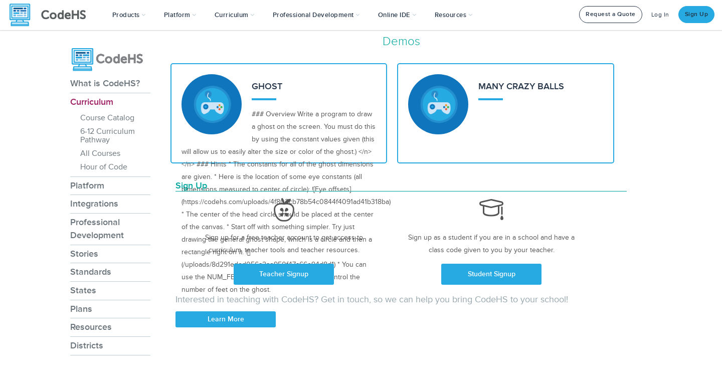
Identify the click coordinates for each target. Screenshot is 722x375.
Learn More (226, 319)
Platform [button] (180, 15)
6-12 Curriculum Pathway (107, 135)
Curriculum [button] (235, 15)
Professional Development (97, 229)
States (83, 290)
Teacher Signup (283, 274)
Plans (81, 308)
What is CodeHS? (105, 83)
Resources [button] (454, 15)
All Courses (100, 153)
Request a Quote (611, 14)
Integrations (94, 203)
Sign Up (696, 14)
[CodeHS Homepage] (51, 15)
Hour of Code (103, 167)
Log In (660, 15)
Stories (84, 253)
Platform (87, 185)
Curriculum (91, 101)
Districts (86, 345)
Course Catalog (107, 118)
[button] (129, 15)
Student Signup (491, 274)
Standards (90, 271)
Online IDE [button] (397, 15)
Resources (91, 326)
